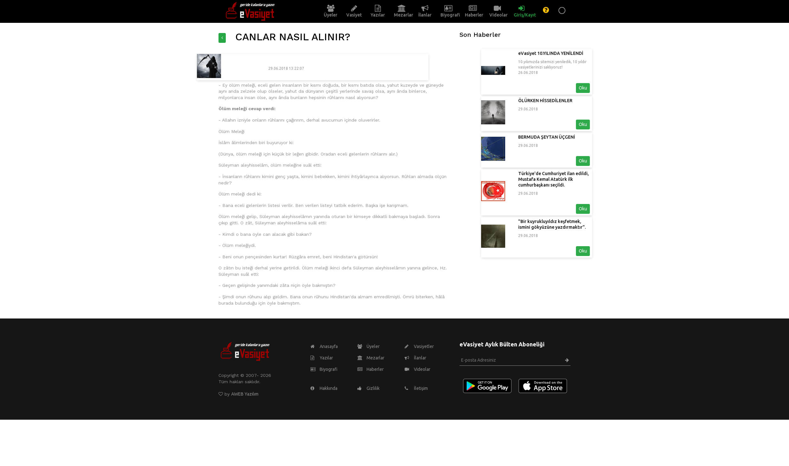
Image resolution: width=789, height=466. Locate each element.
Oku (634, 87)
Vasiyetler (419, 346)
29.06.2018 (579, 109)
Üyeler (368, 346)
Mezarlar (370, 357)
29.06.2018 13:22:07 (235, 68)
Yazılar (321, 357)
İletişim (416, 388)
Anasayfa (324, 346)
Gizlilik (368, 388)
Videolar (417, 369)
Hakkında (323, 388)
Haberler (370, 369)
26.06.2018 (579, 72)
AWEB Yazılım (244, 394)
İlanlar (415, 357)
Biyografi (323, 369)
